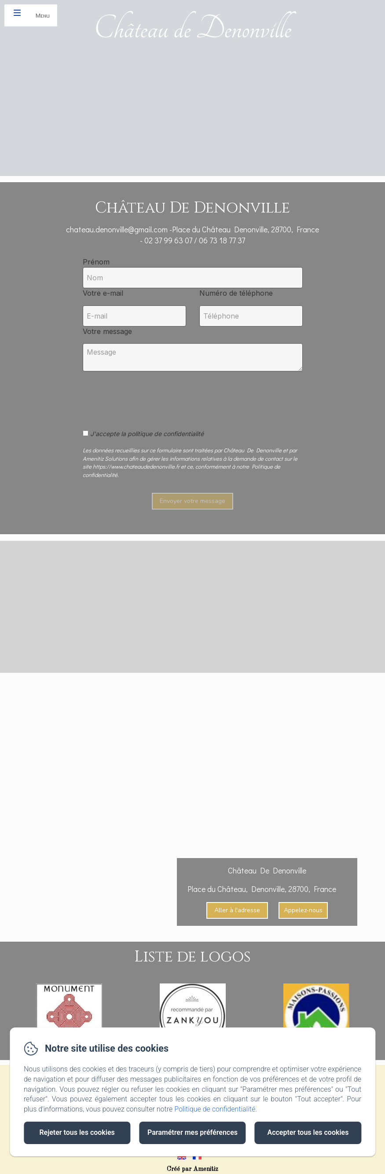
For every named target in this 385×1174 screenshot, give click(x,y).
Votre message (107, 331)
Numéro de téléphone (236, 293)
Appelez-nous (303, 910)
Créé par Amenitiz (192, 1169)
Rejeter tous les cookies (76, 1132)
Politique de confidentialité (214, 1109)
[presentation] (150, 395)
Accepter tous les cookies (307, 1132)
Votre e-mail (103, 293)
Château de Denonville (192, 28)
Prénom (96, 261)
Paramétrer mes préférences (192, 1132)
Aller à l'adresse (237, 910)
